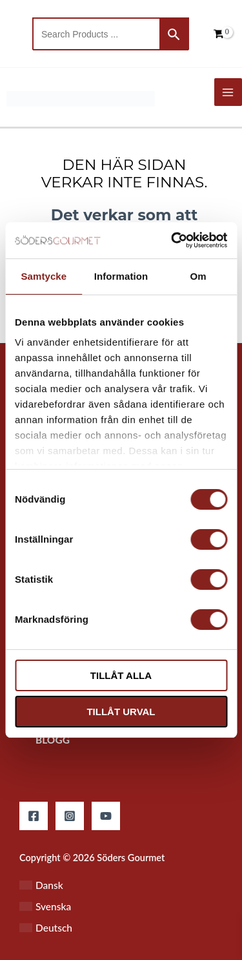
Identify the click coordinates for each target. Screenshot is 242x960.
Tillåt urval (120, 711)
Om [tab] (198, 276)
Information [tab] (121, 276)
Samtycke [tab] (43, 276)
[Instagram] (69, 816)
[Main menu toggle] (228, 92)
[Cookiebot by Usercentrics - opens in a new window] (172, 240)
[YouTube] (106, 816)
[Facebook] (33, 816)
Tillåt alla (121, 675)
